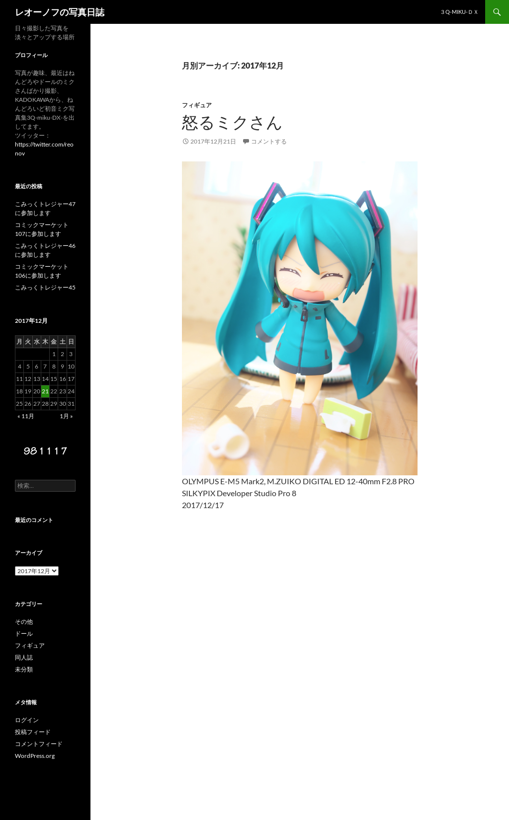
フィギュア (197, 105)
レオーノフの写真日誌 (59, 11)
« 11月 (25, 416)
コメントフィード (39, 743)
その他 (24, 621)
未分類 (24, 669)
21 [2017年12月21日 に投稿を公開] (45, 391)
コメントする (269, 141)
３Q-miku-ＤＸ (459, 11)
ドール (24, 633)
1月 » (66, 416)
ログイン (27, 720)
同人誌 (24, 657)
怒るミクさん (232, 122)
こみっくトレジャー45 (45, 287)
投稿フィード (33, 732)
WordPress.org (35, 755)
